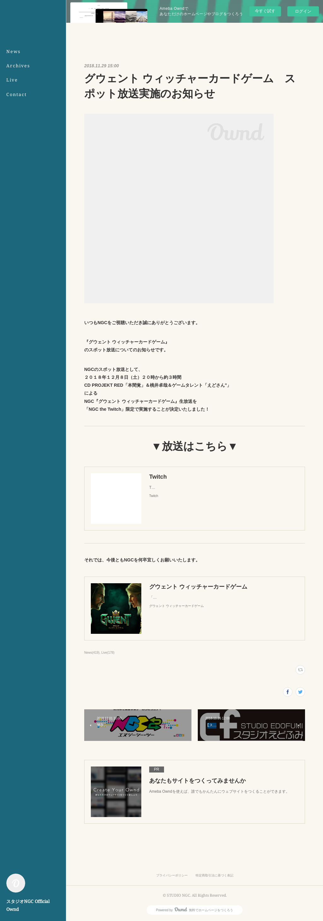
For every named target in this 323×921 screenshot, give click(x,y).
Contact (16, 94)
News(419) (91, 652)
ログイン (303, 11)
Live (12, 80)
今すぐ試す (265, 11)
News (13, 51)
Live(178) (108, 652)
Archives (18, 66)
